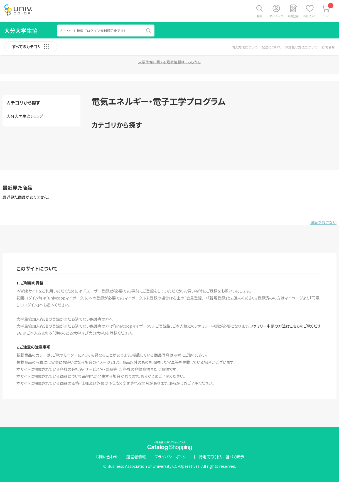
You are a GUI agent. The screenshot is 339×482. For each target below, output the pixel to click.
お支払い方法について (301, 47)
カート (328, 10)
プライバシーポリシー (172, 457)
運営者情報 (136, 457)
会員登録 (293, 16)
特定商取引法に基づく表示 (221, 457)
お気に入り (309, 16)
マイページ (276, 16)
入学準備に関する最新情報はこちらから (169, 61)
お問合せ (328, 47)
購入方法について (244, 47)
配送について (271, 47)
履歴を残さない (323, 222)
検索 (259, 16)
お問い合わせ (106, 457)
